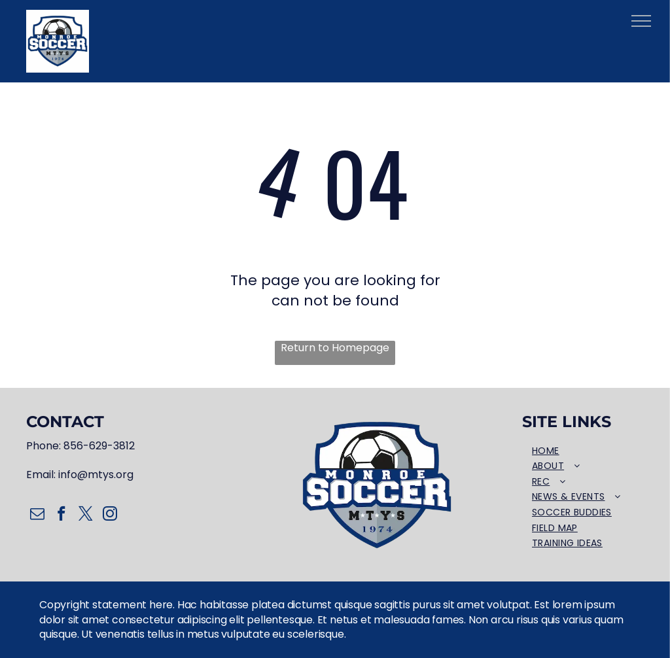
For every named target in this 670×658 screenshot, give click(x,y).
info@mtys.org (95, 474)
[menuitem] (583, 451)
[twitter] (85, 515)
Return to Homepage (335, 348)
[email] (37, 515)
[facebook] (61, 515)
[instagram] (109, 515)
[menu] (641, 21)
